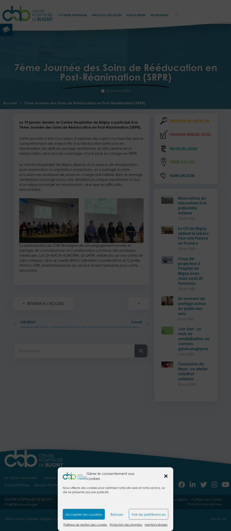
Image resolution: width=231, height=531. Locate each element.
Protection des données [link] (126, 524)
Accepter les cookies (83, 514)
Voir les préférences (148, 514)
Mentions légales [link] (156, 524)
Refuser (117, 514)
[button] (166, 476)
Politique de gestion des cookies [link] (85, 524)
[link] (75, 475)
